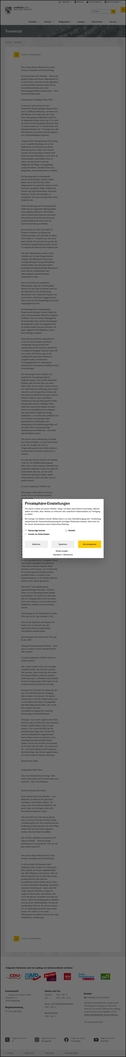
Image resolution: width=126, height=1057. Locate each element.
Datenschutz (68, 555)
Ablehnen (36, 544)
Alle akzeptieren (89, 544)
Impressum (57, 555)
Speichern (63, 544)
